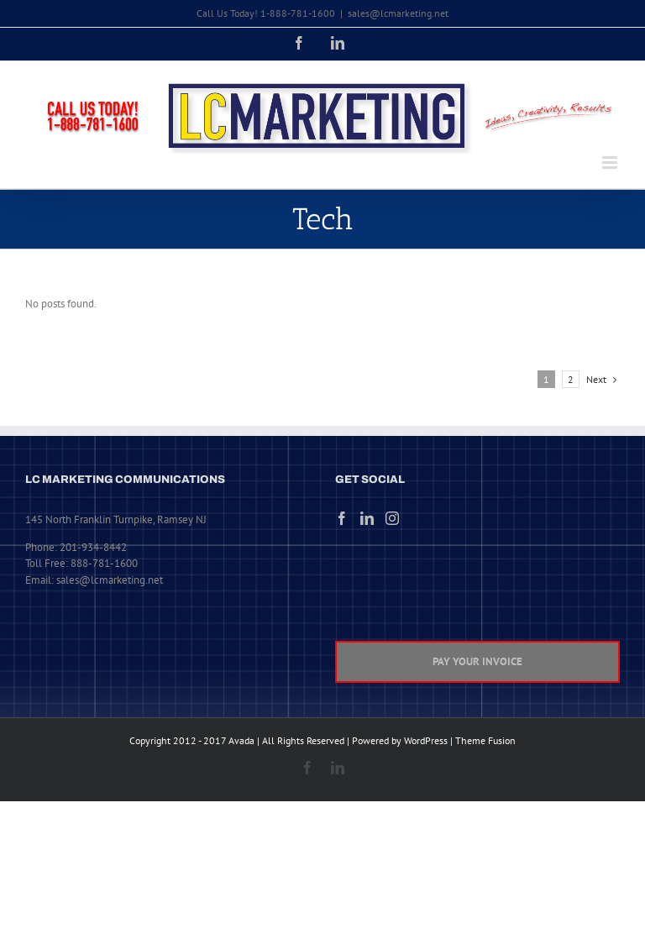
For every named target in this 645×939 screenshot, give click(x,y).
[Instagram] (392, 518)
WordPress (426, 740)
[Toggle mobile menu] (611, 162)
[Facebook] (342, 518)
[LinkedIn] (367, 518)
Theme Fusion (485, 740)
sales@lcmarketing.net (398, 13)
